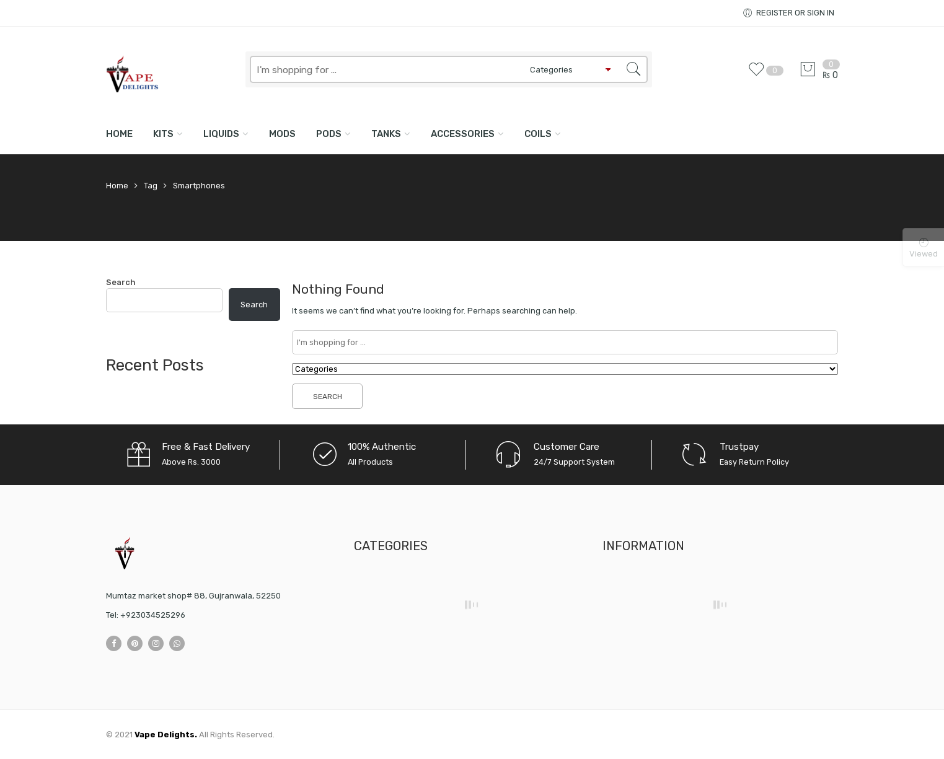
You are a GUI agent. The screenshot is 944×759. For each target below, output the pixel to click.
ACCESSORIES (463, 133)
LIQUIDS (221, 133)
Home (119, 133)
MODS (282, 133)
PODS (329, 133)
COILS (538, 133)
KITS (163, 133)
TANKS (386, 133)
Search (121, 282)
